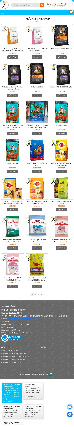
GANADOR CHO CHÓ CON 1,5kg (61, 87)
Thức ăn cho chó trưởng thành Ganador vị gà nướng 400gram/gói (13, 127)
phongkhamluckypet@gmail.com (22, 318)
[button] (2, 12)
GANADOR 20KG (12, 163)
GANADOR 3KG (61, 125)
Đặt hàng (12, 57)
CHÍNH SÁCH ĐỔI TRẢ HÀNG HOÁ (14, 360)
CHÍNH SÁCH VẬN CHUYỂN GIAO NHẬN (16, 357)
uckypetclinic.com (18, 321)
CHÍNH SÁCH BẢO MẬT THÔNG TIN (14, 354)
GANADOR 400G (37, 87)
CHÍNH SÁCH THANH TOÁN (12, 363)
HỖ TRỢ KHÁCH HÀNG (10, 351)
